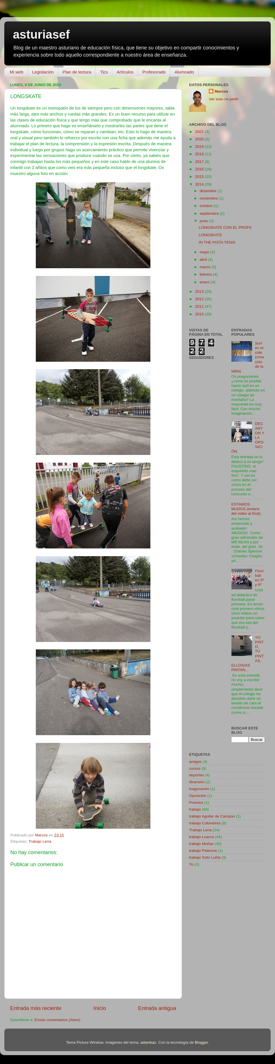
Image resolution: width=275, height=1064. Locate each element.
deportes (196, 775)
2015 (200, 176)
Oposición (197, 795)
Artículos (125, 71)
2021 (200, 132)
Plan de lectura (76, 71)
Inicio (99, 1008)
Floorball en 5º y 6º (259, 578)
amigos (195, 761)
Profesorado (154, 71)
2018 (200, 154)
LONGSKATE (210, 235)
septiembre (210, 213)
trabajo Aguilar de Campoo (212, 816)
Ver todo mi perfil (223, 99)
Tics (104, 71)
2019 (200, 146)
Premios (196, 802)
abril (204, 259)
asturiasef (41, 34)
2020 (200, 139)
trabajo (195, 809)
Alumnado (184, 71)
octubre (207, 206)
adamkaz (148, 1042)
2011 (200, 306)
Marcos (221, 91)
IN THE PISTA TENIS (217, 242)
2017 (200, 162)
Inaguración (199, 789)
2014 (200, 184)
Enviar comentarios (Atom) (57, 1020)
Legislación (43, 71)
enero (205, 282)
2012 (200, 299)
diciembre (208, 191)
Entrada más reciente (36, 1008)
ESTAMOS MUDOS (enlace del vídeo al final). (246, 509)
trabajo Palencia (203, 850)
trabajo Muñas (201, 844)
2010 (200, 314)
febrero (206, 274)
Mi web (16, 71)
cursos (195, 768)
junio (204, 221)
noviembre (209, 198)
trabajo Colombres (205, 823)
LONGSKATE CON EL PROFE (225, 227)
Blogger (201, 1042)
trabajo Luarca (201, 837)
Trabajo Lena (40, 841)
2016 (200, 169)
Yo (191, 864)
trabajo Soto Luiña (205, 857)
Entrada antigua (157, 1008)
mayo (205, 252)
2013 (200, 291)
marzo (205, 267)
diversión (197, 782)
